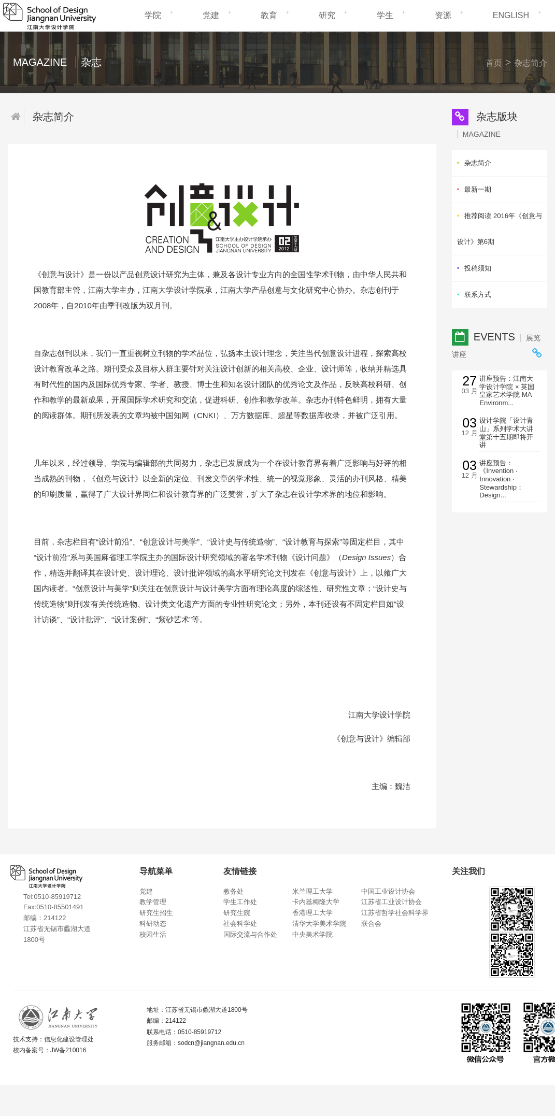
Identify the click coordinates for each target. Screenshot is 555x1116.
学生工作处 (240, 902)
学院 (153, 15)
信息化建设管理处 (69, 1039)
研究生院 (236, 913)
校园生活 (152, 934)
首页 (494, 63)
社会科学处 (240, 923)
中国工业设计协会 (388, 891)
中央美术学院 (312, 934)
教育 (269, 15)
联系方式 (477, 294)
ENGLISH (511, 15)
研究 (327, 15)
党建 (211, 15)
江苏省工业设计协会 (391, 902)
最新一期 (477, 189)
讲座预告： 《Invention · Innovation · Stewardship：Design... (501, 479)
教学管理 (152, 902)
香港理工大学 (312, 913)
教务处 (233, 891)
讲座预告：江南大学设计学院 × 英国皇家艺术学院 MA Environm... (506, 391)
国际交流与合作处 (250, 934)
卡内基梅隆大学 (315, 902)
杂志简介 (530, 63)
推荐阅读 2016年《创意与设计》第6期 (499, 229)
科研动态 (152, 923)
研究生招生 (156, 913)
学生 (385, 15)
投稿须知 (477, 268)
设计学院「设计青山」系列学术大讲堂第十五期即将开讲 (506, 433)
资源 (443, 15)
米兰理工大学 (312, 891)
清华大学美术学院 (319, 923)
